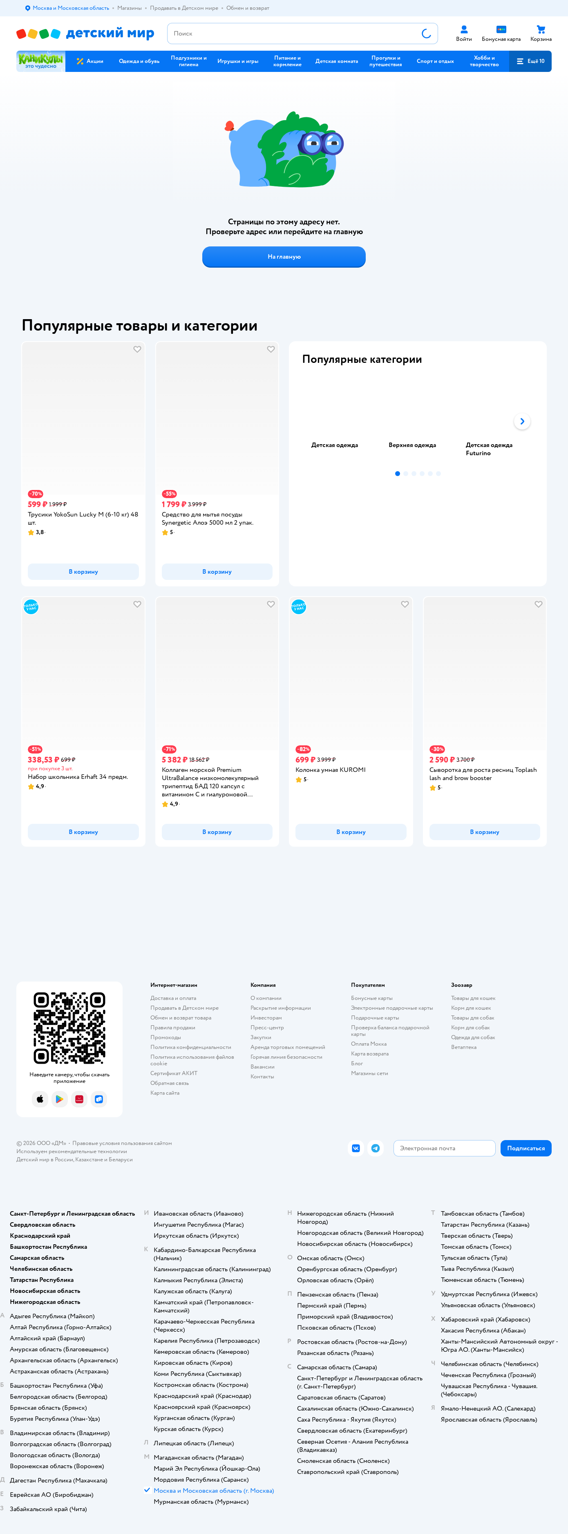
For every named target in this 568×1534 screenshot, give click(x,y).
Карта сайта (164, 1092)
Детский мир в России (44, 1159)
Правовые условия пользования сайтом (122, 1143)
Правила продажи (172, 1027)
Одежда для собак (473, 1037)
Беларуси (121, 1159)
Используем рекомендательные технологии (71, 1151)
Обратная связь (169, 1083)
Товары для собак (472, 1017)
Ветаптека (463, 1047)
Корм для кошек (471, 1007)
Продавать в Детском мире (184, 1007)
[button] (530, 61)
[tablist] (418, 421)
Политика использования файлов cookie (192, 1060)
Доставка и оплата (173, 998)
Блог (357, 1063)
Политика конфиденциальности (190, 1047)
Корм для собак (470, 1027)
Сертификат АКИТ (173, 1073)
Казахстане (89, 1159)
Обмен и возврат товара (180, 1017)
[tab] (340, 421)
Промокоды (165, 1037)
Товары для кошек (473, 998)
